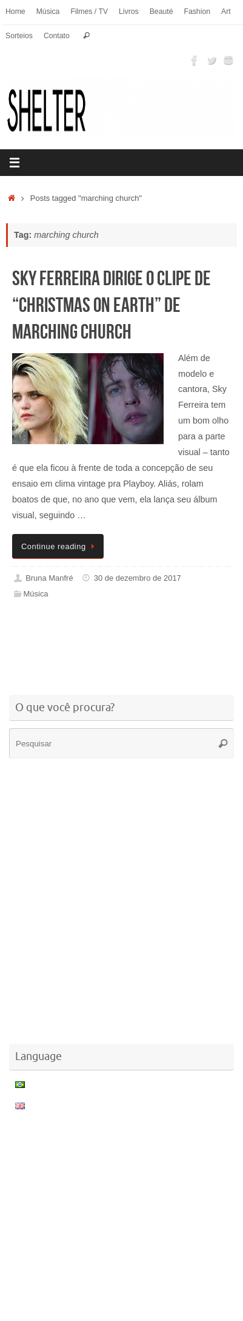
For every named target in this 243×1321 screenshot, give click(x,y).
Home (15, 11)
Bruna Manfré (49, 578)
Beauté (161, 11)
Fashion (197, 11)
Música (48, 11)
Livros (129, 11)
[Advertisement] (124, 649)
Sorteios (19, 36)
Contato (57, 36)
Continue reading (60, 546)
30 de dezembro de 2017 (137, 578)
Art (226, 11)
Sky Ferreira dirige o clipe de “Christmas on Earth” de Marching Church (111, 305)
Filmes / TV (89, 11)
